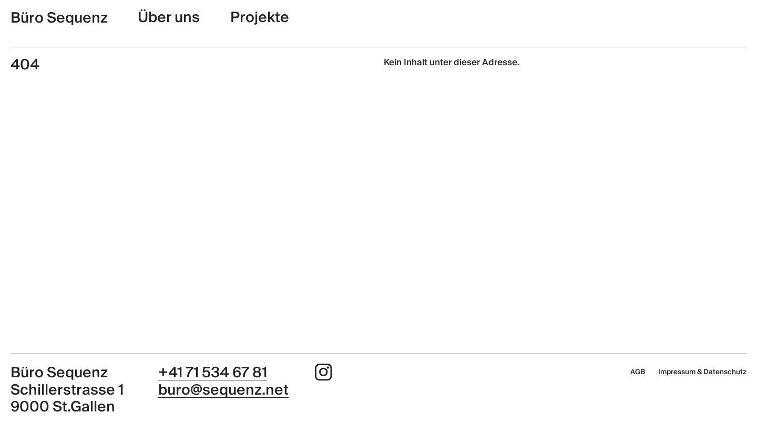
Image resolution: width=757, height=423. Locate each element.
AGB (637, 371)
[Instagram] (323, 375)
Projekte (259, 17)
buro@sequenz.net (223, 390)
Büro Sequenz (59, 18)
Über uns (169, 17)
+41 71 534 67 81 (212, 372)
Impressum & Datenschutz (702, 371)
